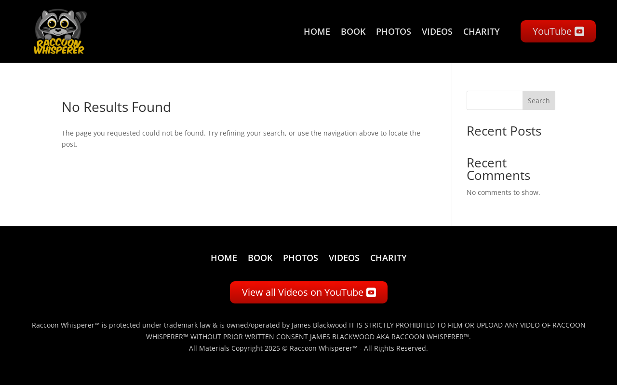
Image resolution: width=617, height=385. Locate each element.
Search (539, 100)
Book (353, 31)
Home (317, 31)
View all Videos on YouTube (302, 292)
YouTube (552, 31)
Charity (481, 31)
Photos (393, 31)
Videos (437, 31)
